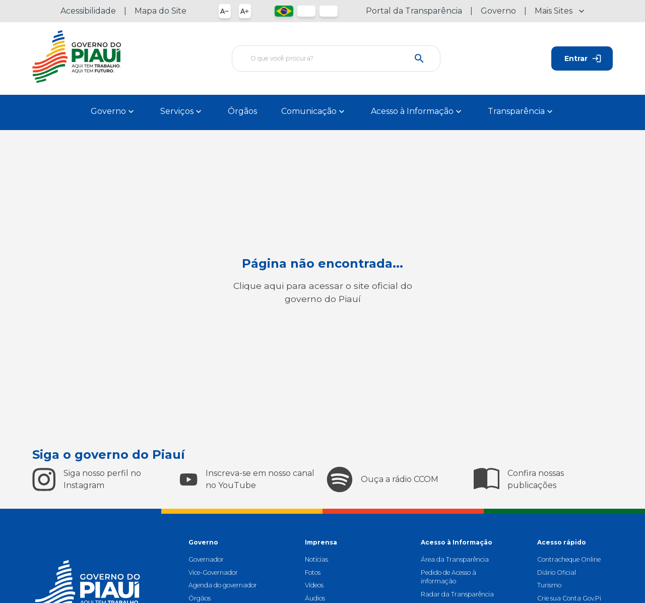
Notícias (316, 559)
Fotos (312, 572)
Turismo (549, 585)
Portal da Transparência (414, 11)
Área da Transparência (455, 559)
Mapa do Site (160, 11)
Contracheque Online (569, 559)
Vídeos (314, 585)
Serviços (182, 111)
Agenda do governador (222, 585)
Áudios (315, 598)
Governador (206, 559)
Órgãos (242, 111)
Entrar (582, 58)
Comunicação (314, 111)
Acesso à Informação (417, 111)
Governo (498, 11)
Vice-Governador (213, 572)
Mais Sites (560, 11)
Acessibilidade (88, 11)
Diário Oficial (556, 572)
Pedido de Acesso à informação (448, 577)
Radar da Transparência (457, 594)
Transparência (521, 111)
